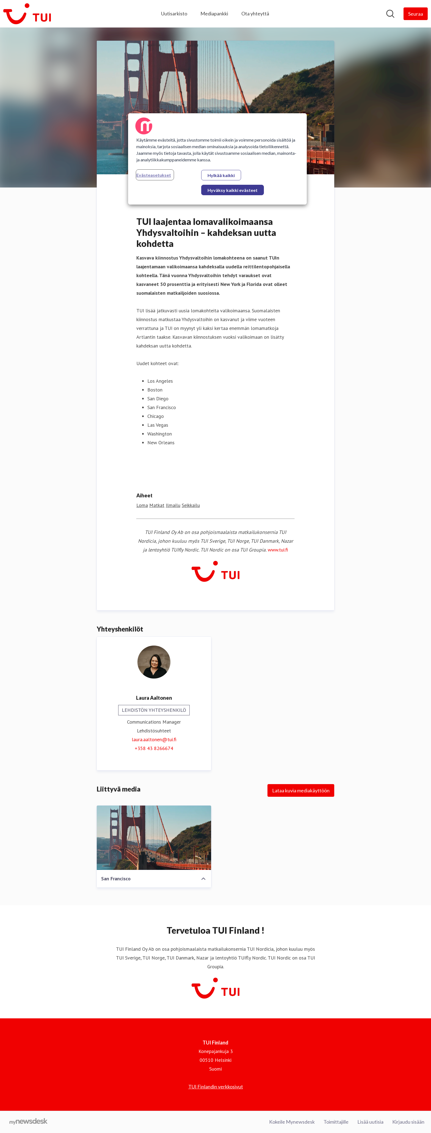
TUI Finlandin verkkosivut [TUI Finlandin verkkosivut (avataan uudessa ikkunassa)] (215, 1087)
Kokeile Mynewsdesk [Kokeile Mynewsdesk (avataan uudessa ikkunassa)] (292, 1122)
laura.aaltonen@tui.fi (154, 739)
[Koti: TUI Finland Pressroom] (27, 13)
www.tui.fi (278, 550)
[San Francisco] (154, 838)
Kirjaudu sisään (408, 1122)
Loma (142, 505)
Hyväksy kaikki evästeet (233, 190)
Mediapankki (214, 13)
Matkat (156, 505)
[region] (217, 159)
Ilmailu (173, 505)
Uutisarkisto (174, 13)
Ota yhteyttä (255, 13)
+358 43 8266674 (154, 748)
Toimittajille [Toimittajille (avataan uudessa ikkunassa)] (336, 1122)
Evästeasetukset (153, 175)
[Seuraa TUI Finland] (416, 13)
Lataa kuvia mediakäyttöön (301, 790)
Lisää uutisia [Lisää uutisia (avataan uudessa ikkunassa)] (370, 1122)
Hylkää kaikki (221, 175)
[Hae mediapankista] (390, 13)
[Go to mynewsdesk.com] (28, 1122)
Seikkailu (191, 505)
